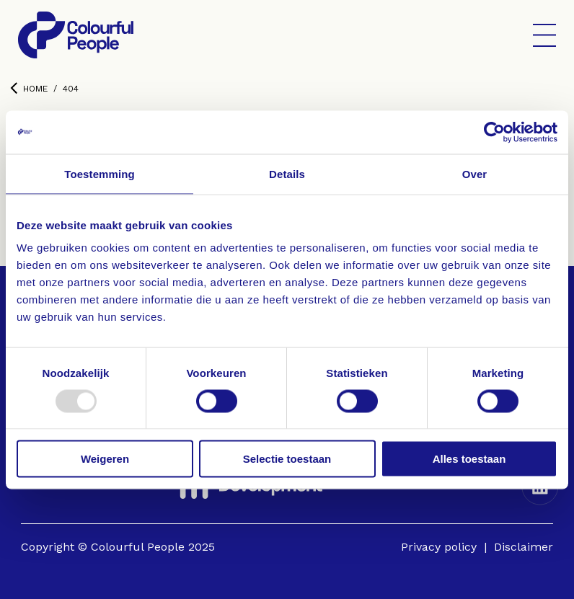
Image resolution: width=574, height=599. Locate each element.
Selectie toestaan (287, 459)
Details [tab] (287, 173)
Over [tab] (474, 173)
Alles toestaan (469, 459)
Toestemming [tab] (99, 173)
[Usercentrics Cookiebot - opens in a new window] (494, 132)
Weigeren (105, 459)
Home (29, 88)
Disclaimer (523, 547)
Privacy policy (439, 547)
